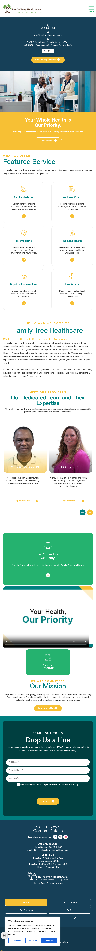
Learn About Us (47, 708)
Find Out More (48, 140)
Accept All (49, 941)
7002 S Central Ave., (48, 42)
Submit (48, 801)
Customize (16, 941)
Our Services (26, 910)
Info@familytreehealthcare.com (48, 35)
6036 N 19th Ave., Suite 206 (48, 865)
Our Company (70, 902)
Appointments (27, 500)
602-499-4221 (48, 28)
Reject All (33, 941)
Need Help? (70, 918)
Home (26, 902)
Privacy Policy (71, 784)
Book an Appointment (47, 59)
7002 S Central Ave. (48, 859)
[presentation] (46, 792)
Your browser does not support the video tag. (48, 616)
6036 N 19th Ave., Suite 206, (48, 45)
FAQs (69, 910)
